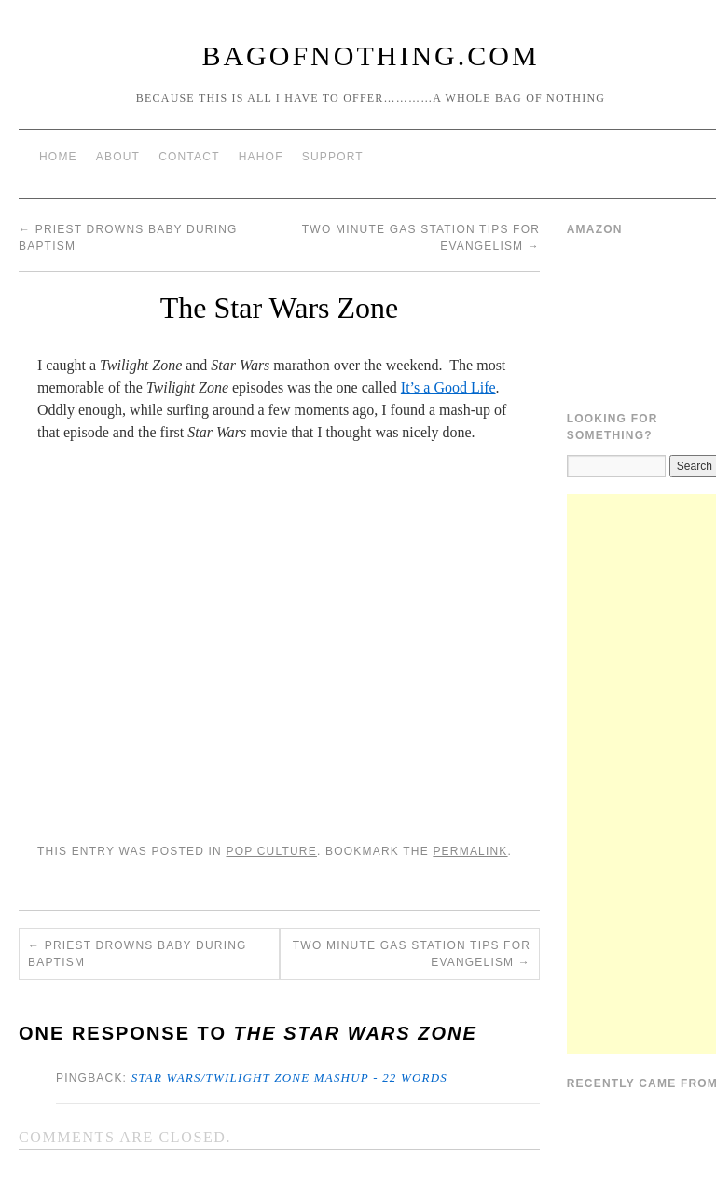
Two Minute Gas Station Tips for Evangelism (411, 954)
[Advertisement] (641, 774)
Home (58, 156)
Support (333, 156)
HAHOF (261, 156)
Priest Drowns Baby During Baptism (137, 954)
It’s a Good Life (448, 387)
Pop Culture (271, 851)
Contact (189, 156)
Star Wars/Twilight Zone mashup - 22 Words (289, 1077)
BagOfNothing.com (370, 55)
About (118, 156)
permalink (470, 851)
